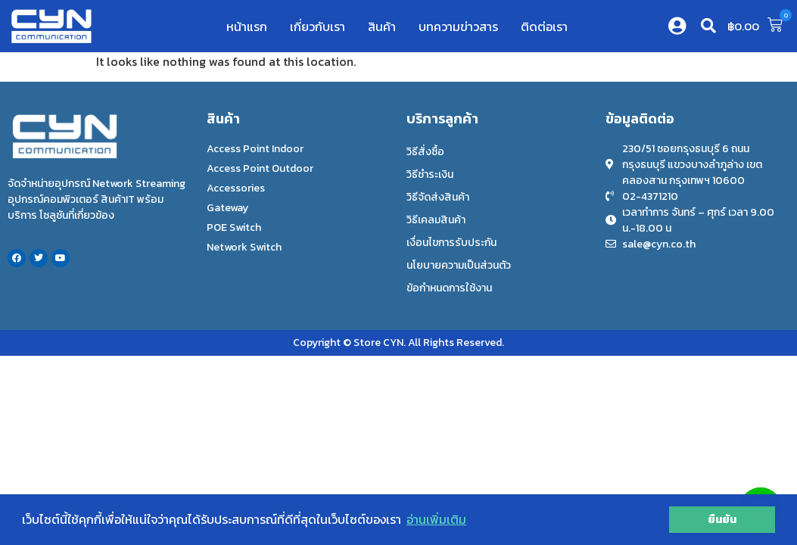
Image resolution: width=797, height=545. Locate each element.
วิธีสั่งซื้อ (425, 152)
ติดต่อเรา (544, 26)
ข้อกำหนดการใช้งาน (449, 288)
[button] (708, 25)
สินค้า (382, 26)
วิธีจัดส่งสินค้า (437, 197)
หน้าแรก (246, 26)
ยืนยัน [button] (722, 519)
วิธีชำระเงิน (429, 174)
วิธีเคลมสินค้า (435, 220)
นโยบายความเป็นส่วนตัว (458, 265)
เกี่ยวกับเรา (317, 26)
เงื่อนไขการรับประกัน (451, 243)
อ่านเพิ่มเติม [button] (436, 519)
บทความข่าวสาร (458, 26)
